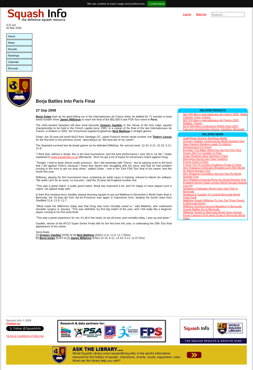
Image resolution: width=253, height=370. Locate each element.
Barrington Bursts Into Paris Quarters (205, 158)
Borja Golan (43, 116)
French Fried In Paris (196, 161)
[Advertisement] (141, 61)
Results (12, 49)
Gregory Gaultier (111, 125)
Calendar (13, 61)
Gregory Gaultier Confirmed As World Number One (213, 141)
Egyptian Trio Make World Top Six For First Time (212, 150)
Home (11, 36)
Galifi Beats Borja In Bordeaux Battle (205, 138)
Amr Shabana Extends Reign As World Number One (214, 179)
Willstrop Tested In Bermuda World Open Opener (212, 212)
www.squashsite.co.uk (64, 157)
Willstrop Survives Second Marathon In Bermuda (212, 206)
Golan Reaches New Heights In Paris (205, 156)
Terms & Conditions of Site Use (25, 335)
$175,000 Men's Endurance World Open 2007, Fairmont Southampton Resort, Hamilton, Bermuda (213, 128)
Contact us (13, 323)
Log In (187, 14)
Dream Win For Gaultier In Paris (202, 153)
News (11, 42)
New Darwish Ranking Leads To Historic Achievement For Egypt (207, 146)
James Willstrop (70, 119)
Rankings (13, 55)
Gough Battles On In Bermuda (201, 209)
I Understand (156, 3)
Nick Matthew (121, 131)
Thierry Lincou (162, 136)
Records (13, 68)
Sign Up (201, 14)
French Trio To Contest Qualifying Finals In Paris (212, 164)
